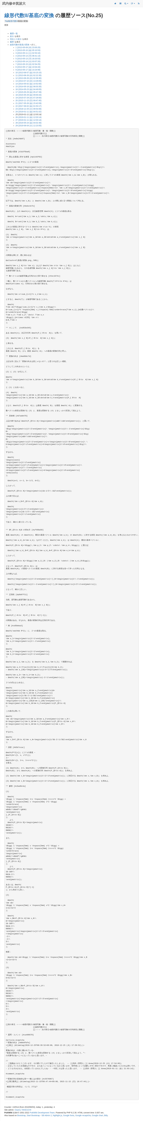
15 (28, 86)
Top (6, 21)
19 (28, 98)
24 (28, 112)
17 (28, 92)
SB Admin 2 (46, 1115)
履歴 (12, 42)
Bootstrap (21, 1115)
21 (28, 103)
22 (28, 106)
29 (28, 125)
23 (28, 109)
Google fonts (68, 1115)
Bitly (106, 1115)
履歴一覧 (14, 33)
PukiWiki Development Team (42, 1113)
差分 (12, 36)
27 (28, 120)
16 (28, 89)
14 (28, 84)
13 (28, 81)
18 (28, 95)
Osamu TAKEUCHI (23, 1110)
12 (28, 78)
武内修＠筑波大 (14, 3)
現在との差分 (16, 39)
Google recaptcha (83, 1115)
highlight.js (57, 1115)
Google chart (97, 1115)
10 (28, 72)
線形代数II (13, 21)
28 (28, 123)
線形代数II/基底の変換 (29, 15)
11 (28, 75)
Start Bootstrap (33, 1115)
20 (28, 100)
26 (28, 117)
